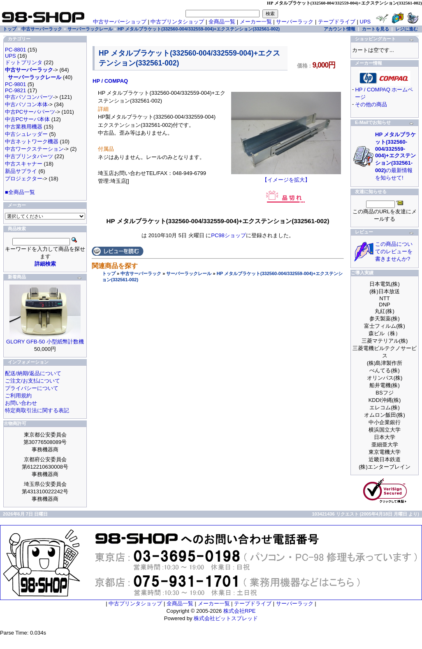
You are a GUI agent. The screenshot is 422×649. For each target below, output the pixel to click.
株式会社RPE (239, 611)
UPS (365, 22)
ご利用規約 (18, 395)
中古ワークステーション (34, 149)
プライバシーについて (31, 388)
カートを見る (375, 28)
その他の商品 (371, 104)
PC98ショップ (228, 235)
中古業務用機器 (23, 127)
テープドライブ (336, 22)
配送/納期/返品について (33, 373)
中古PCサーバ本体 (27, 119)
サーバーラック (294, 22)
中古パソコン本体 (26, 104)
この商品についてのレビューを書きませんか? (394, 251)
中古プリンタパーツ (29, 156)
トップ (109, 273)
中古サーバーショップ (119, 22)
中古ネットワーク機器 (31, 141)
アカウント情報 (339, 28)
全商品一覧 (222, 22)
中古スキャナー (23, 164)
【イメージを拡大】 (286, 177)
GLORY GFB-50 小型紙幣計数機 (45, 342)
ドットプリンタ (23, 62)
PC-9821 (15, 90)
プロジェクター (23, 178)
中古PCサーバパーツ (30, 112)
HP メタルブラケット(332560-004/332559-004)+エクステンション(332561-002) (199, 28)
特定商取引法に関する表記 (37, 410)
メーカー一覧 (256, 22)
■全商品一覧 (20, 192)
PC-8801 (15, 50)
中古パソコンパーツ (29, 97)
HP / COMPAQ (110, 81)
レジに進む (406, 28)
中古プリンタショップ (177, 22)
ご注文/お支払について (32, 381)
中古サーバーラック (141, 273)
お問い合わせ (21, 403)
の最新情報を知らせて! (395, 156)
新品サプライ (21, 171)
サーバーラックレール (188, 273)
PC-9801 (15, 84)
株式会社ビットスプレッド (226, 618)
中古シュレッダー (26, 134)
